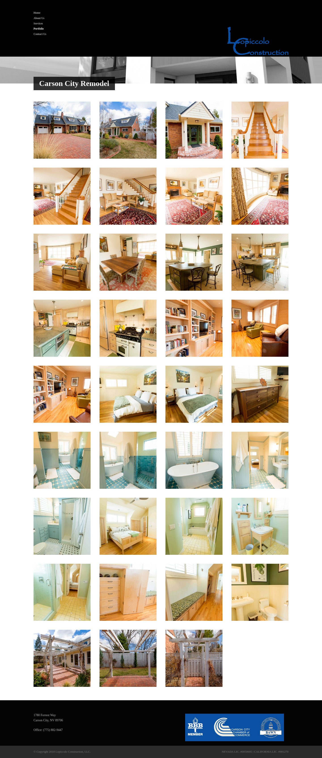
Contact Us (40, 34)
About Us (39, 18)
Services (38, 23)
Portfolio (39, 28)
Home (37, 12)
